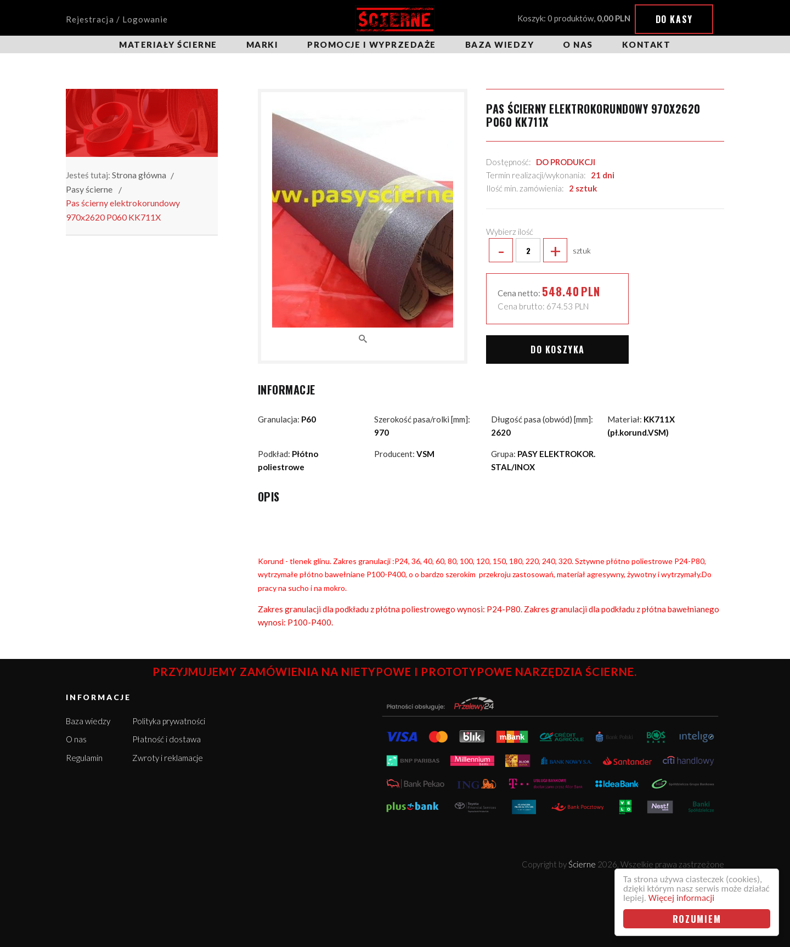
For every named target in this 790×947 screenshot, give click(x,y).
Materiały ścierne (168, 44)
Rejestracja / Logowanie (117, 19)
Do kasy (674, 19)
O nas (578, 44)
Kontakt (646, 44)
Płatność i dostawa (166, 739)
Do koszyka (558, 349)
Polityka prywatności (168, 721)
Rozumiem (697, 919)
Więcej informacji (681, 898)
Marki (262, 44)
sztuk (538, 250)
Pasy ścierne (89, 189)
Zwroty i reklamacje (167, 758)
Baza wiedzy (499, 44)
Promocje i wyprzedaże (371, 44)
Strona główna (139, 175)
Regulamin (84, 758)
